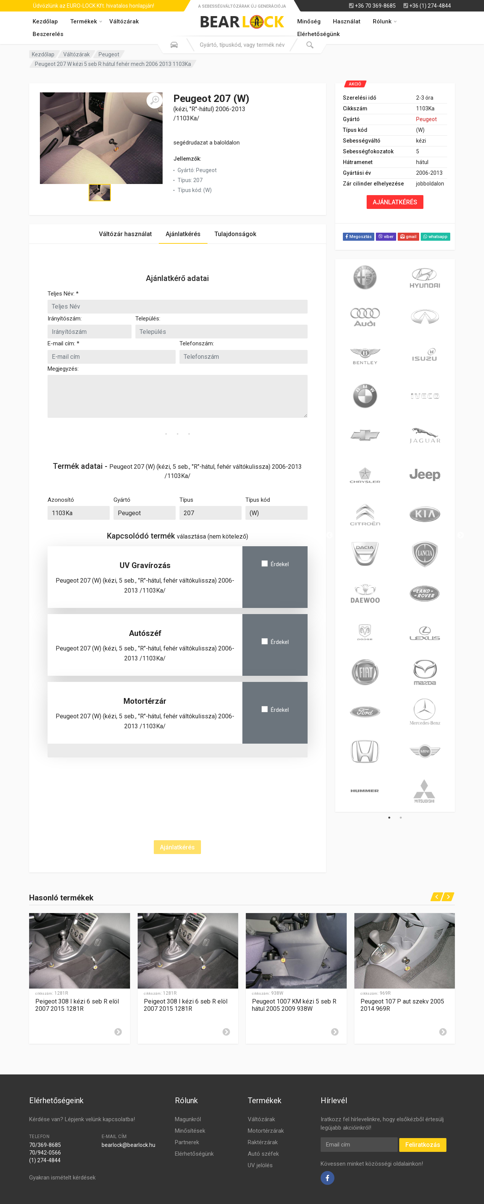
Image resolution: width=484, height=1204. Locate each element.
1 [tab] (389, 817)
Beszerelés (48, 34)
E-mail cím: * (63, 343)
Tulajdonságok (235, 234)
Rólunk (385, 21)
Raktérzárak (263, 1142)
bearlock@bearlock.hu (128, 1145)
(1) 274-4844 (45, 1160)
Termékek (86, 21)
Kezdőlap (45, 21)
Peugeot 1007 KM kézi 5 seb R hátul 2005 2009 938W (294, 1005)
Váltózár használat (125, 234)
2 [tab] (401, 817)
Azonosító (61, 499)
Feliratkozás (422, 1144)
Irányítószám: (65, 318)
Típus (186, 499)
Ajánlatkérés (183, 234)
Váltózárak (124, 21)
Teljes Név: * (63, 293)
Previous (329, 535)
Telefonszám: (196, 343)
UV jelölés (260, 1165)
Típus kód (257, 499)
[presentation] (106, 785)
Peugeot (109, 54)
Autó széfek (263, 1153)
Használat (347, 21)
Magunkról (188, 1119)
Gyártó (122, 499)
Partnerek (187, 1142)
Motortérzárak (266, 1130)
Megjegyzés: (63, 368)
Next (460, 535)
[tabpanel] (365, 535)
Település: (147, 318)
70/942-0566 (45, 1153)
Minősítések (190, 1130)
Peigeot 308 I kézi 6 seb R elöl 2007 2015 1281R (77, 1005)
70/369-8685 (45, 1145)
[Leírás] (118, 1032)
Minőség (309, 21)
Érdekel (280, 564)
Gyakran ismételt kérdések (62, 1177)
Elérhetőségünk (194, 1153)
